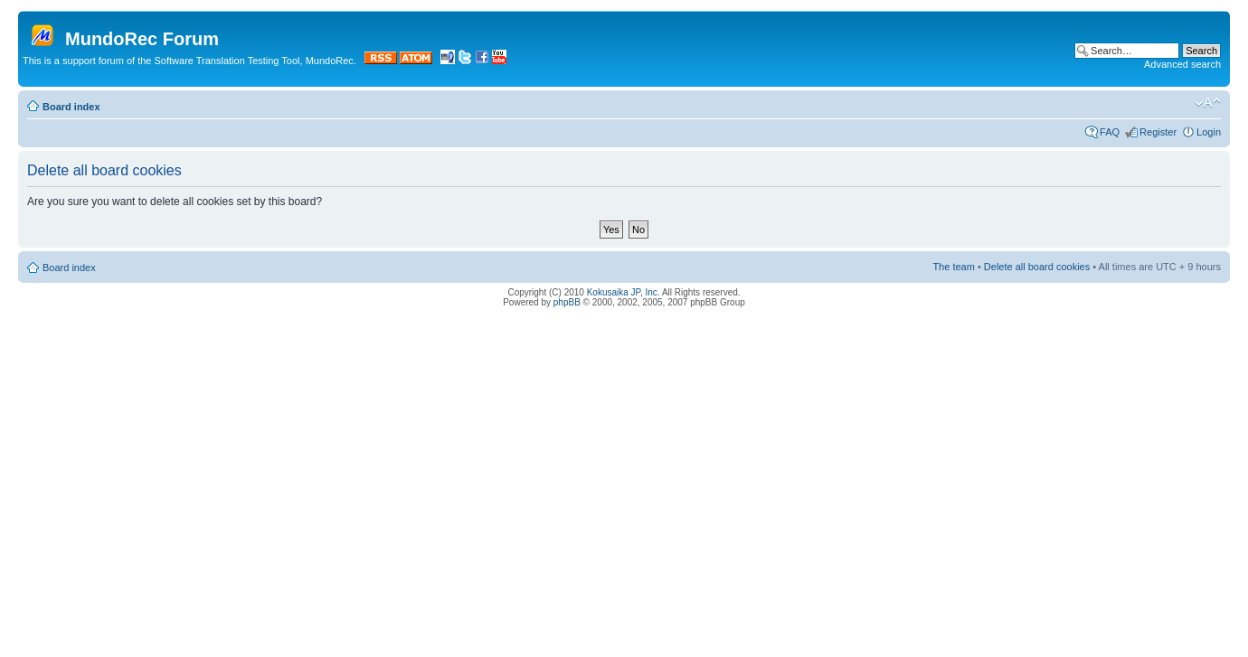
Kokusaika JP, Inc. (623, 292)
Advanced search (1182, 64)
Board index (71, 106)
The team (953, 266)
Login (1208, 132)
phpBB (567, 302)
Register (1158, 132)
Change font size (1208, 103)
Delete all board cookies (1037, 266)
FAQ (1110, 132)
